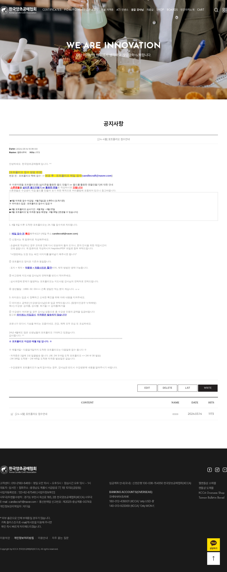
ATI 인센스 (122, 10)
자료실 (149, 10)
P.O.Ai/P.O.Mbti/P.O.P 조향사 (81, 10)
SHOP (160, 10)
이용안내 (43, 538)
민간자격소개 (187, 10)
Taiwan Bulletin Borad (211, 497)
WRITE (208, 388)
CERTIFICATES (52, 10)
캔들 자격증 (107, 10)
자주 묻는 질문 (60, 538)
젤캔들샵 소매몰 (207, 483)
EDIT (147, 388)
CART (200, 10)
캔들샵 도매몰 (206, 488)
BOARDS (172, 10)
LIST (187, 388)
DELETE (167, 388)
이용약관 (5, 538)
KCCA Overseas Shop (211, 493)
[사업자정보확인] (45, 492)
